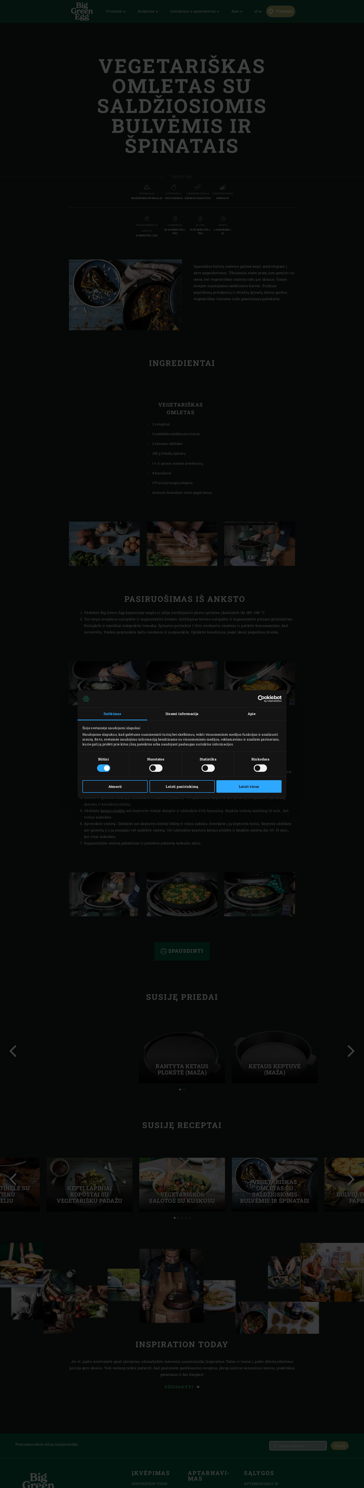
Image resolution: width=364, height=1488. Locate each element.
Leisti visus (249, 786)
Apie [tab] (252, 713)
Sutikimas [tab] (112, 713)
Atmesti (115, 786)
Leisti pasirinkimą (182, 786)
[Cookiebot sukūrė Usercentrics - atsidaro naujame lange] (261, 698)
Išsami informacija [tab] (182, 713)
